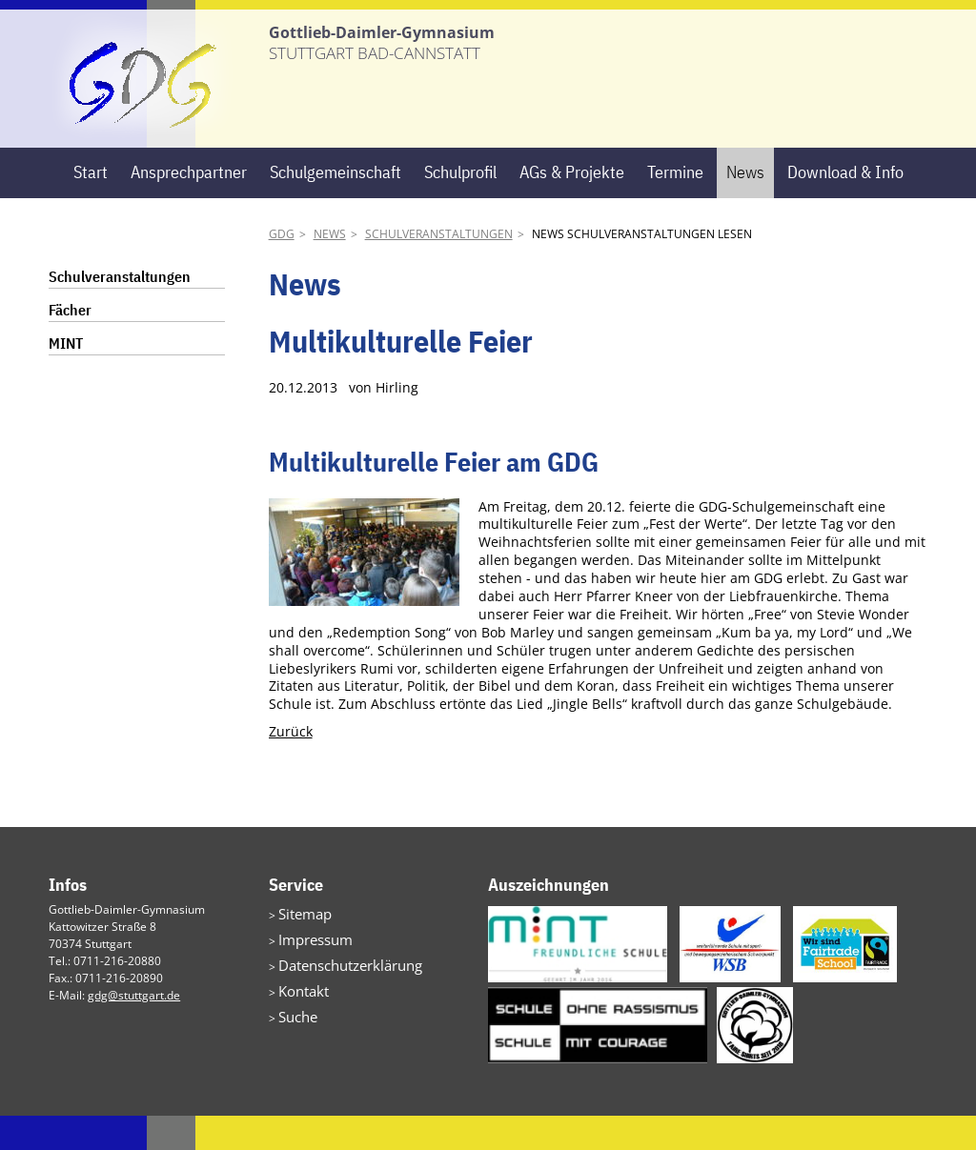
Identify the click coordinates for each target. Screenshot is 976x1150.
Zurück (291, 766)
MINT (66, 377)
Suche (294, 1038)
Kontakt (298, 1015)
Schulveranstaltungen (439, 268)
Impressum (308, 969)
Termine (675, 206)
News (745, 206)
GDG (282, 268)
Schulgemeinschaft (335, 206)
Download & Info (845, 206)
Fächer (70, 343)
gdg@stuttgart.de (134, 1029)
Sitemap (300, 946)
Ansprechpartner (189, 206)
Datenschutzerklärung (337, 992)
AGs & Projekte (571, 206)
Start (90, 206)
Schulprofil (460, 206)
